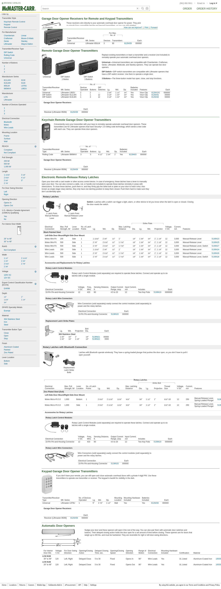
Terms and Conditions (197, 585)
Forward (154, 27)
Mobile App (41, 585)
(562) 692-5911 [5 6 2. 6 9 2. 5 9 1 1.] (186, 3)
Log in (213, 3)
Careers (31, 585)
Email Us (201, 3)
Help (86, 585)
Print (146, 27)
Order (187, 8)
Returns (22, 585)
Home (4, 585)
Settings (93, 585)
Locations (13, 585)
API (79, 585)
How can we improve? (133, 27)
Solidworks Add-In (55, 585)
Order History (207, 8)
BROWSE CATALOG (12, 3)
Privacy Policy (214, 585)
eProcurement (70, 585)
